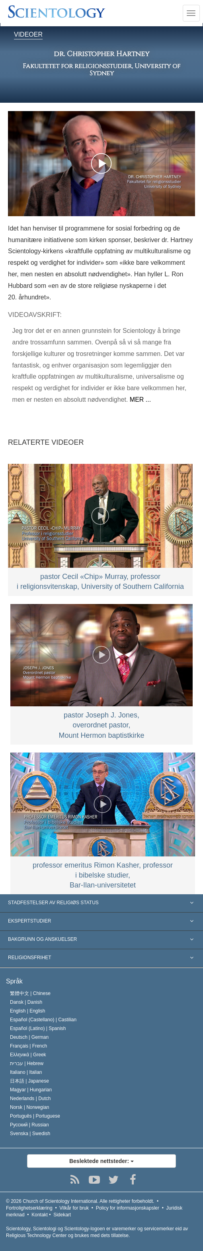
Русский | (29, 1125)
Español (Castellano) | (43, 1019)
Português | (35, 1116)
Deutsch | (29, 1037)
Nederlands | (30, 1098)
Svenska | (30, 1133)
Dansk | (26, 1002)
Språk (14, 981)
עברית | (26, 1063)
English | (27, 1011)
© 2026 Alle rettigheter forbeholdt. (80, 1201)
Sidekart (62, 1215)
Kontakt (39, 1215)
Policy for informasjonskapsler (127, 1208)
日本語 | (29, 1081)
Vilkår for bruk (74, 1208)
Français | (28, 1046)
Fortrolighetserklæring (29, 1208)
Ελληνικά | (28, 1054)
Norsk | (29, 1107)
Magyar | (31, 1090)
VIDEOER (28, 34)
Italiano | (26, 1072)
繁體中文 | (30, 993)
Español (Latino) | (38, 1028)
